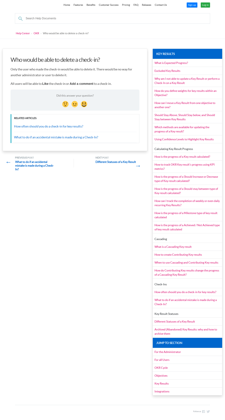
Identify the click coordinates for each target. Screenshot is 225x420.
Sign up (192, 5)
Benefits (90, 5)
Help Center (23, 33)
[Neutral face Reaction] (75, 104)
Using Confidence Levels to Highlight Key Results (184, 139)
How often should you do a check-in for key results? (48, 126)
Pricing (126, 5)
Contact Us (161, 5)
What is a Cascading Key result (173, 246)
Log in (205, 5)
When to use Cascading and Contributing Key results (186, 262)
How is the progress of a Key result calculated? (182, 156)
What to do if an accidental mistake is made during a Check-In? (56, 137)
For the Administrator (168, 352)
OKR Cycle (161, 367)
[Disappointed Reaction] (65, 104)
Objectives (161, 375)
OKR (36, 33)
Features (78, 5)
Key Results (162, 383)
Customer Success (108, 5)
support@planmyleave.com (173, 412)
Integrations (162, 391)
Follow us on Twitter (208, 412)
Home (66, 5)
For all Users (162, 360)
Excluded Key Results (168, 71)
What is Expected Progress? (171, 63)
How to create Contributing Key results (178, 254)
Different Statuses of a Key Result (175, 321)
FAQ (135, 5)
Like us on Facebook (203, 412)
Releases (146, 5)
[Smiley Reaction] (84, 104)
